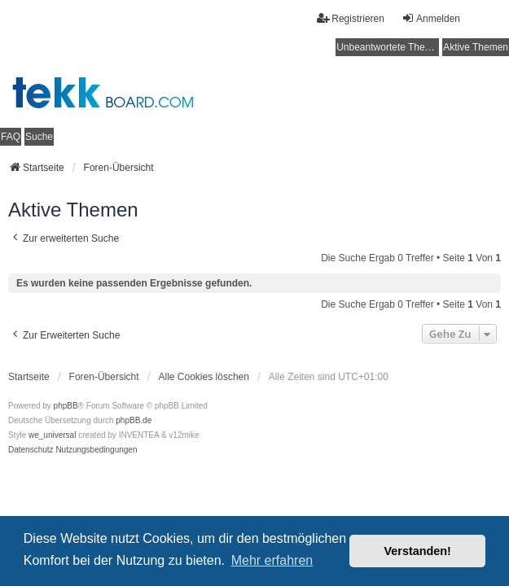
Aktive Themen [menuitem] (475, 47)
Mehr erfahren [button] (272, 560)
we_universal (52, 435)
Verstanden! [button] (417, 551)
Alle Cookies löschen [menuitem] (204, 377)
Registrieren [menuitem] (350, 18)
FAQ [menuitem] (10, 136)
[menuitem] (31, 450)
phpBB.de (133, 420)
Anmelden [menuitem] (430, 18)
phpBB (66, 405)
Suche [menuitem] (39, 136)
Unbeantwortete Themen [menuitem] (387, 47)
